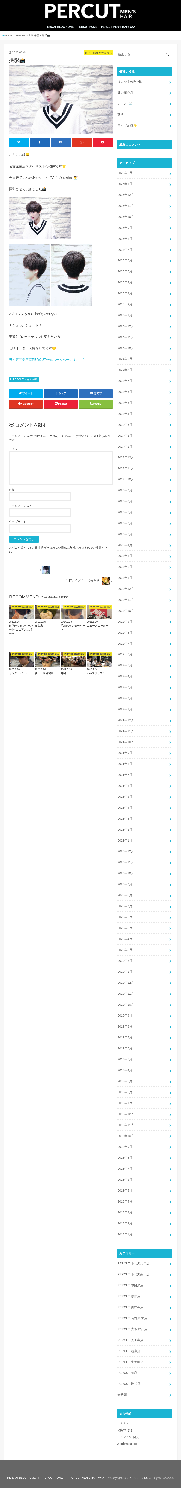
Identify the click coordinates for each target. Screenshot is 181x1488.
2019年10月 (125, 1004)
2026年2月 (124, 173)
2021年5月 (124, 796)
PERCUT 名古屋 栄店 (25, 379)
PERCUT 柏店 (127, 1372)
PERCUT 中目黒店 (130, 1285)
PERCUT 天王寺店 (130, 1340)
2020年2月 (124, 960)
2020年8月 (124, 895)
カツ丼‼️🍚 (124, 103)
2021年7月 (124, 774)
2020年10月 (125, 873)
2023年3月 (124, 556)
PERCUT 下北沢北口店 (133, 1263)
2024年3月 (124, 424)
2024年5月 (124, 402)
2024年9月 (124, 359)
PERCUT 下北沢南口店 (133, 1274)
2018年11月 (125, 1125)
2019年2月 (124, 1092)
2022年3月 (124, 687)
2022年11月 (125, 599)
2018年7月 (124, 1168)
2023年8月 (124, 501)
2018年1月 (124, 1234)
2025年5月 (124, 271)
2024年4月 (124, 413)
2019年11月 (125, 993)
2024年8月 (124, 370)
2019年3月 (124, 1081)
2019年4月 (124, 1070)
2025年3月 (124, 293)
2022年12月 (125, 588)
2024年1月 (124, 446)
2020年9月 (124, 884)
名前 (13, 490)
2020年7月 (124, 906)
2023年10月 (125, 479)
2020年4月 (124, 939)
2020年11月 (125, 862)
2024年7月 (124, 380)
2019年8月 (124, 1026)
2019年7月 (124, 1037)
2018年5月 (124, 1190)
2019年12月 (125, 982)
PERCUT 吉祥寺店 (130, 1307)
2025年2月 (124, 304)
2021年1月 (124, 840)
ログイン (123, 1423)
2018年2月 (124, 1223)
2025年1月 (124, 315)
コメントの (128, 1437)
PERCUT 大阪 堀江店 (132, 1329)
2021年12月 (125, 720)
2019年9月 (124, 1015)
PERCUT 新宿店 (128, 1351)
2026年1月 (124, 184)
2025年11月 (125, 205)
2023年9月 (124, 490)
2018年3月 (124, 1212)
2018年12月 (125, 1114)
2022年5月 (124, 665)
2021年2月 (124, 829)
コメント (14, 449)
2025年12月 (125, 195)
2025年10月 (125, 216)
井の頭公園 (125, 92)
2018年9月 (124, 1147)
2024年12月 (125, 326)
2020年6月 (124, 917)
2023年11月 (125, 468)
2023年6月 (124, 523)
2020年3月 (124, 950)
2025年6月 (124, 260)
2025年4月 (124, 282)
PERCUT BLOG (138, 1478)
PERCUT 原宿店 (128, 1296)
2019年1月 (124, 1103)
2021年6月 (124, 785)
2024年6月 (124, 391)
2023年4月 (124, 545)
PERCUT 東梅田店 (130, 1362)
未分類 (122, 1394)
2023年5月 (124, 534)
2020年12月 (125, 851)
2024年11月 (125, 337)
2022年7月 (124, 643)
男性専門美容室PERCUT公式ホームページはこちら (47, 359)
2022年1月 (124, 709)
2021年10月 (125, 742)
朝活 (120, 114)
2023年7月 (124, 512)
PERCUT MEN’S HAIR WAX (118, 26)
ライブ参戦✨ (127, 125)
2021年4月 (124, 807)
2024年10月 (125, 348)
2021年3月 (124, 818)
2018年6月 (124, 1179)
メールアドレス (20, 505)
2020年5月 (124, 928)
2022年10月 (125, 610)
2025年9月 (124, 227)
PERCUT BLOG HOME (59, 26)
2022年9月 (124, 621)
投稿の (125, 1430)
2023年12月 (125, 457)
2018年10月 (125, 1136)
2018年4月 (124, 1201)
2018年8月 (124, 1157)
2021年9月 (124, 753)
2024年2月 (124, 435)
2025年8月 (124, 238)
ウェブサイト (17, 521)
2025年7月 (124, 249)
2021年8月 (124, 763)
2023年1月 (124, 577)
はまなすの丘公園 (129, 81)
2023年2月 (124, 566)
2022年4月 (124, 676)
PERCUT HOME (87, 26)
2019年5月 (124, 1059)
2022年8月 (124, 632)
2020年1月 (124, 971)
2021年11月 (125, 731)
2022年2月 (124, 698)
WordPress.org (127, 1443)
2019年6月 (124, 1048)
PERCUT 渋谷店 (128, 1383)
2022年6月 (124, 654)
